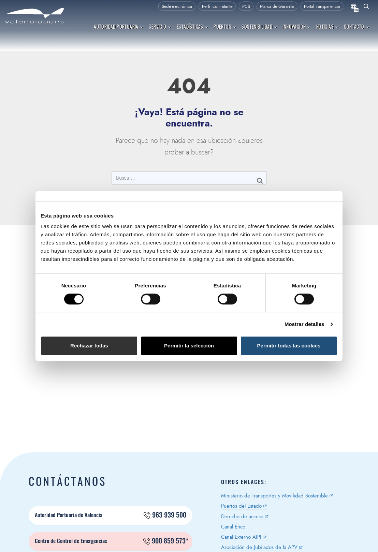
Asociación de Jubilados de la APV (259, 547)
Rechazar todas (89, 345)
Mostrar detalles (304, 324)
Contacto (356, 26)
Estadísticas (192, 26)
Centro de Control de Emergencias (111, 541)
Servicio (160, 26)
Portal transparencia (322, 6)
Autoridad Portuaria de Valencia (110, 515)
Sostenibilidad (259, 26)
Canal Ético (233, 526)
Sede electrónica (177, 6)
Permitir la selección (189, 345)
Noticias (327, 26)
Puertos (225, 26)
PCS (246, 6)
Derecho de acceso (242, 516)
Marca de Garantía (277, 6)
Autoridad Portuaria (119, 26)
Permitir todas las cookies (289, 345)
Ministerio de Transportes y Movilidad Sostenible (274, 495)
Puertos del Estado (241, 506)
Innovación (296, 26)
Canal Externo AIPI (241, 537)
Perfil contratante (217, 6)
